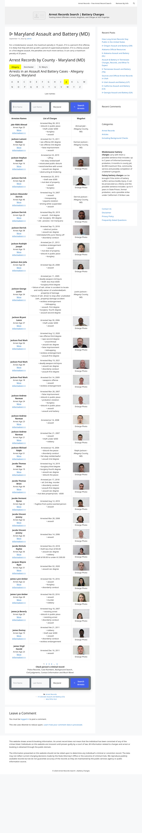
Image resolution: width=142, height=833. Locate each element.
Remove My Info (122, 3)
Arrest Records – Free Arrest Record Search (94, 3)
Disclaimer (106, 212)
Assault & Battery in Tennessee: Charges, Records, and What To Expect (115, 62)
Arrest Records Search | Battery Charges (76, 14)
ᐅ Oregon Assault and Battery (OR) (117, 45)
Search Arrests (79, 107)
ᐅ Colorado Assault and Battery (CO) (51, 697)
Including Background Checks (115, 138)
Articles (105, 134)
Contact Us (106, 209)
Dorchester (29, 67)
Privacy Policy (108, 216)
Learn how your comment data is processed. (63, 724)
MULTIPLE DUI (51, 699)
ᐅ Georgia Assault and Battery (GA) (117, 92)
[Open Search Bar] (134, 3)
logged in (25, 719)
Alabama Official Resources (114, 49)
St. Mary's (43, 67)
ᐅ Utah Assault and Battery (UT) (116, 82)
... (54, 664)
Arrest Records (51, 694)
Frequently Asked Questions (114, 220)
